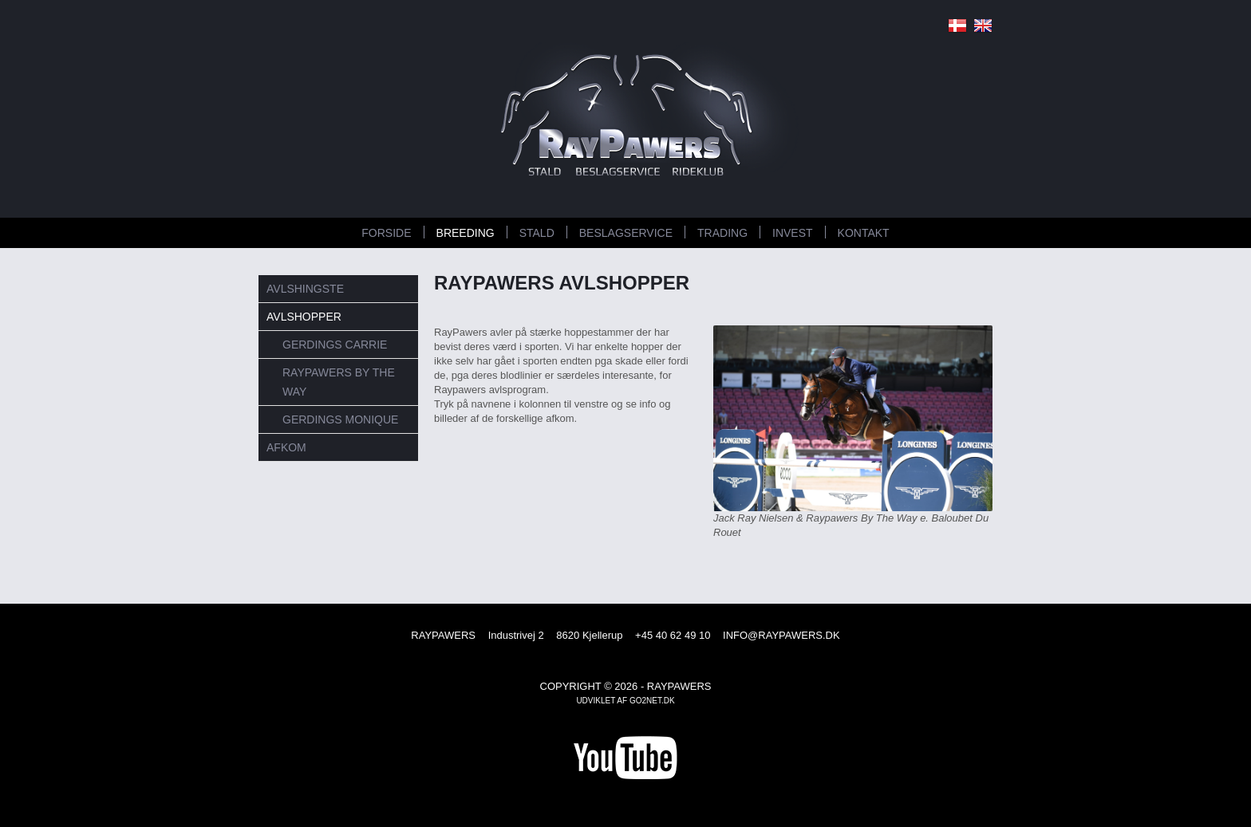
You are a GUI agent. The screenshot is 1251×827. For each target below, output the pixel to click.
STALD (536, 232)
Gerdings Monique (340, 419)
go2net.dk (652, 700)
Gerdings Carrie (334, 344)
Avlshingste (305, 288)
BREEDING (465, 232)
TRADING (722, 232)
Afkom (286, 447)
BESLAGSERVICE (626, 232)
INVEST (792, 232)
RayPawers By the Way (338, 382)
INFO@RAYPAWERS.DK (781, 635)
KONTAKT (864, 232)
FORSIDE (386, 232)
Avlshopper (303, 316)
